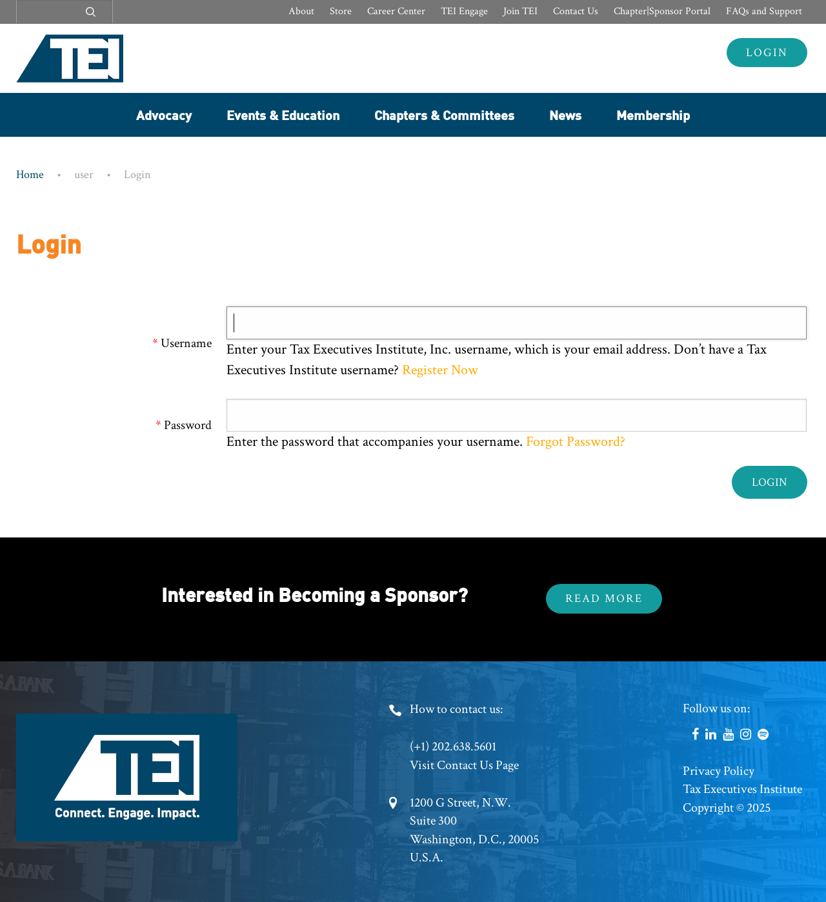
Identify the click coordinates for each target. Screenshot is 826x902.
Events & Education (283, 114)
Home (30, 174)
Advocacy (164, 114)
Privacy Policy (718, 771)
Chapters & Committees (444, 114)
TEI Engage (464, 11)
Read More (604, 598)
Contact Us (575, 11)
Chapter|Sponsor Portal (662, 11)
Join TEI (520, 11)
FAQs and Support (764, 11)
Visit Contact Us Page (464, 765)
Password (188, 425)
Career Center (396, 11)
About (301, 11)
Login (767, 52)
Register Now (438, 370)
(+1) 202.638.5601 (453, 746)
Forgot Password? (575, 441)
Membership (653, 114)
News (565, 114)
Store (341, 11)
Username (186, 343)
